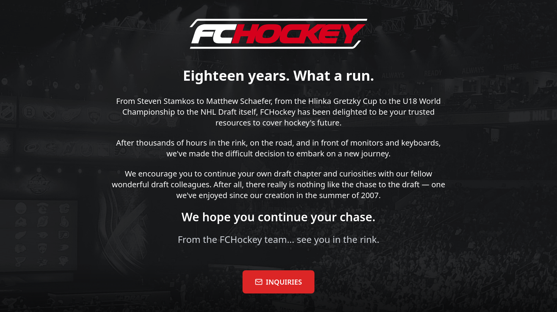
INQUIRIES (278, 282)
